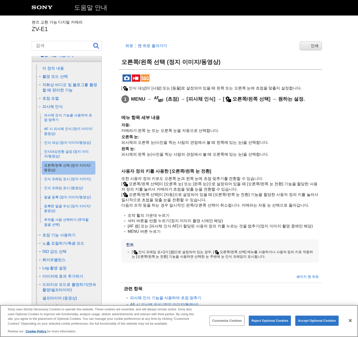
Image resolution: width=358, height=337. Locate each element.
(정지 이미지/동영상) (164, 305)
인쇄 (315, 46)
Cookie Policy (36, 335)
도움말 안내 (90, 7)
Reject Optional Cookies (269, 324)
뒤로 (129, 46)
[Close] (350, 324)
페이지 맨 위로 (307, 277)
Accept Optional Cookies (317, 324)
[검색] (67, 46)
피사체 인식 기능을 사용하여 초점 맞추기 (165, 298)
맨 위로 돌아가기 (152, 46)
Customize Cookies (227, 324)
